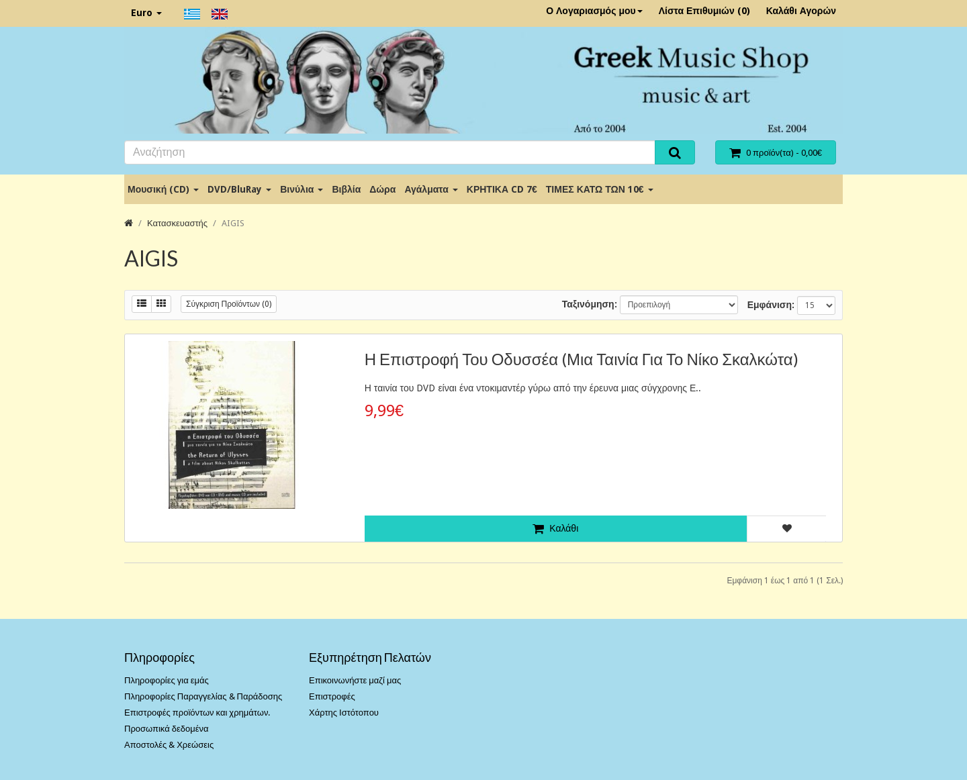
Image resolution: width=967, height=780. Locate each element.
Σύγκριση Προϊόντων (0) (228, 304)
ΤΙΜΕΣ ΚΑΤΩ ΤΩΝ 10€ (599, 189)
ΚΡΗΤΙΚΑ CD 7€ (502, 189)
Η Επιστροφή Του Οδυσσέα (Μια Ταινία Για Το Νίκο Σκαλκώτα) (581, 359)
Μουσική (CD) (163, 189)
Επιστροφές (332, 696)
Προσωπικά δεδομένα (166, 729)
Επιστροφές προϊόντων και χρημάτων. (197, 713)
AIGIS (233, 223)
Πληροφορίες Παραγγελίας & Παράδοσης (203, 696)
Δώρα (382, 189)
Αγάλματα (430, 189)
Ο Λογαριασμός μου (594, 10)
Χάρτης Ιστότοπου (344, 713)
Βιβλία (346, 189)
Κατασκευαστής (177, 223)
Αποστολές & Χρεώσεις (169, 745)
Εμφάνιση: (770, 304)
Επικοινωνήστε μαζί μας (355, 680)
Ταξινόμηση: (589, 304)
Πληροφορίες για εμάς (166, 680)
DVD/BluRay (239, 189)
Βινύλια (301, 189)
